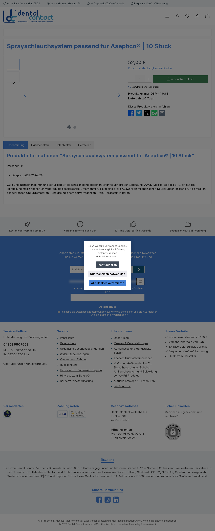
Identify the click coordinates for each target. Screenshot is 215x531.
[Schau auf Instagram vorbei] (107, 499)
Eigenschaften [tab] (40, 145)
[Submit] (139, 269)
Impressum (67, 338)
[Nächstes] (118, 95)
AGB (145, 311)
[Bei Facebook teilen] (131, 112)
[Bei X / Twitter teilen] (146, 112)
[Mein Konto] (197, 16)
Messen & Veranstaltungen (131, 343)
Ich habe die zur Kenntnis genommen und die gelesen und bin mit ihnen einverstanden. (109, 313)
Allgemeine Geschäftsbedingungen (82, 348)
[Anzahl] (140, 79)
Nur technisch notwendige (107, 274)
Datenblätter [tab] (63, 145)
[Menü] (167, 16)
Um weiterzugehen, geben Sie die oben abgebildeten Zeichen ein (108, 290)
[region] (64, 95)
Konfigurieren (107, 265)
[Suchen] (177, 16)
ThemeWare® (148, 524)
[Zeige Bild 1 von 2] (69, 127)
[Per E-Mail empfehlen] (162, 112)
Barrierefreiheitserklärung (76, 381)
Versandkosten (98, 520)
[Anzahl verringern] (131, 79)
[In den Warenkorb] (180, 79)
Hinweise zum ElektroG (75, 375)
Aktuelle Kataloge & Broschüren (134, 381)
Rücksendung (68, 364)
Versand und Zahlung (73, 359)
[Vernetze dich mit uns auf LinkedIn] (116, 499)
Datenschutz (68, 343)
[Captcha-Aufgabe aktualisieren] (140, 281)
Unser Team (122, 338)
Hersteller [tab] (84, 145)
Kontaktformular (36, 363)
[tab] (15, 145)
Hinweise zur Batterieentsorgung (81, 370)
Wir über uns (122, 386)
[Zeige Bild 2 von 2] (74, 127)
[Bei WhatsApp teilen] (154, 112)
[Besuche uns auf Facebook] (99, 499)
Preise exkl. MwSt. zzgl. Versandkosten (150, 68)
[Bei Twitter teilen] (139, 112)
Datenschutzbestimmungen (91, 311)
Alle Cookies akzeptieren (107, 283)
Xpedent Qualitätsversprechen (133, 358)
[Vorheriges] (25, 95)
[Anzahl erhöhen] (148, 79)
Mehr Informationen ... (107, 256)
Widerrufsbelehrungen (74, 354)
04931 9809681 (15, 344)
